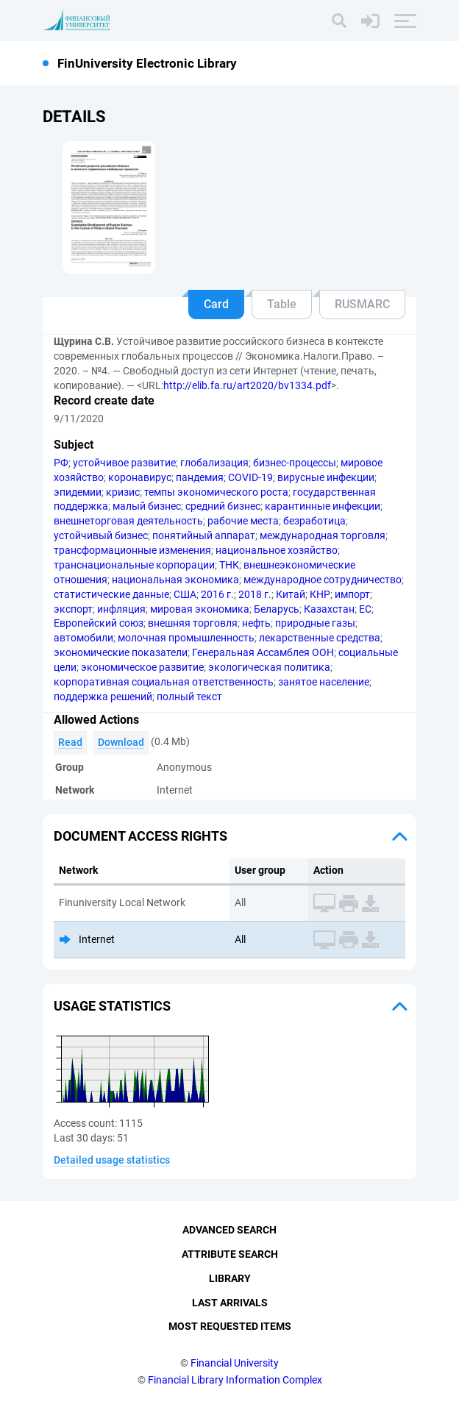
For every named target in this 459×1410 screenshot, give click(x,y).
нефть (256, 623)
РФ (61, 463)
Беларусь (276, 609)
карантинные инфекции (322, 506)
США (185, 594)
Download (121, 742)
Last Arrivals (230, 1302)
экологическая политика (269, 667)
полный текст (189, 696)
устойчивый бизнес (101, 535)
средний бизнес (222, 506)
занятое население (323, 682)
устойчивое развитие (124, 463)
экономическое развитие (142, 667)
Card (216, 304)
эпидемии (78, 492)
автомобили (83, 638)
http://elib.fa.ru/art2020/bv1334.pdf (247, 385)
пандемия (200, 477)
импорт (352, 594)
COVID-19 (250, 477)
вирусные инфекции (325, 477)
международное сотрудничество (322, 579)
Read (70, 742)
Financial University (235, 1363)
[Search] (339, 20)
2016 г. (217, 594)
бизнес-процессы (294, 463)
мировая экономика (199, 609)
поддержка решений (103, 696)
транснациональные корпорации (134, 565)
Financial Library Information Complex (235, 1380)
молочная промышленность (186, 638)
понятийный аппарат (203, 535)
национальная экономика (175, 579)
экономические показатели (121, 652)
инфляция (121, 609)
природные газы (315, 623)
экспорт (73, 609)
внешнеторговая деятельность (128, 521)
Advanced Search (229, 1230)
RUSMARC (362, 304)
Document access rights (140, 836)
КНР (320, 594)
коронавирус (139, 477)
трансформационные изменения (132, 550)
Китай (290, 594)
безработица (314, 521)
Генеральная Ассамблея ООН (263, 652)
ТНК (229, 565)
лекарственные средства (319, 638)
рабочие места (243, 521)
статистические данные (111, 594)
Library (230, 1278)
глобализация (214, 463)
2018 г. (254, 594)
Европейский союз (98, 623)
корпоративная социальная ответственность (164, 682)
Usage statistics (112, 1006)
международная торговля (322, 535)
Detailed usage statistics (112, 1160)
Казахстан (329, 609)
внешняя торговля (193, 623)
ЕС (365, 609)
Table (281, 304)
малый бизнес (147, 506)
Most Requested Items (229, 1326)
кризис (123, 492)
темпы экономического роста (216, 492)
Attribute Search (230, 1254)
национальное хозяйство (277, 550)
